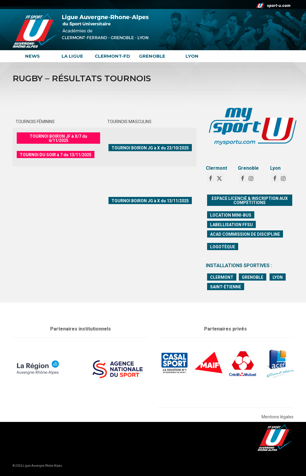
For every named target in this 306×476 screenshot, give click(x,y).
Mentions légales (277, 416)
